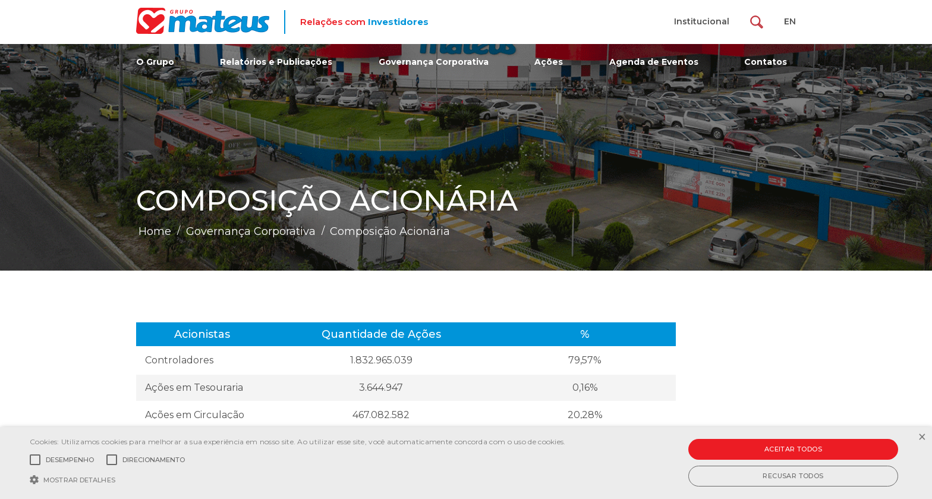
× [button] (921, 437)
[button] (298, 478)
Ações (548, 62)
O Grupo (155, 62)
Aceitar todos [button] (793, 449)
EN (790, 21)
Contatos (765, 62)
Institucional (701, 21)
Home (154, 231)
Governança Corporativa (434, 62)
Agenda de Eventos (653, 62)
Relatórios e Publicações (276, 62)
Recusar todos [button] (793, 476)
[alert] (466, 463)
